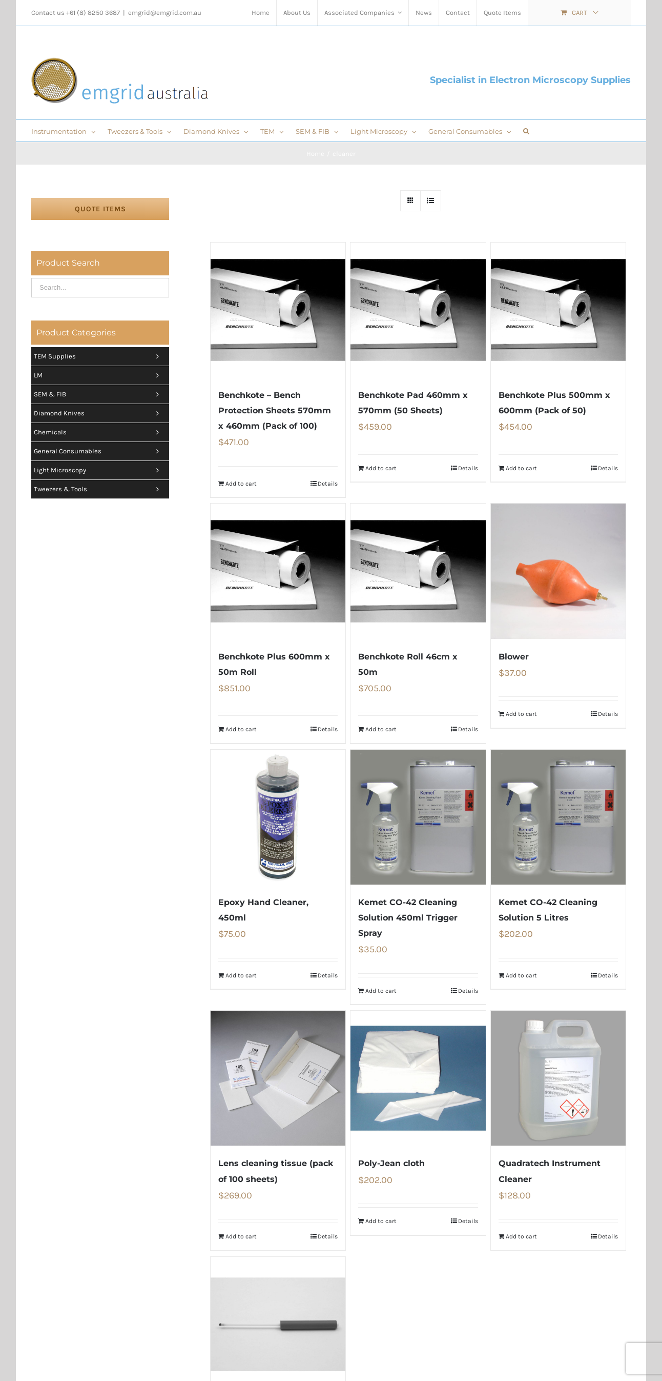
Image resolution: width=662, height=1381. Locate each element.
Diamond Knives (99, 413)
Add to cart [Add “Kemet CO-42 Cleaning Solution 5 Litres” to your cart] (521, 975)
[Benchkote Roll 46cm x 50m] (417, 571)
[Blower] (558, 571)
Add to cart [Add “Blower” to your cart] (521, 713)
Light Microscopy (99, 470)
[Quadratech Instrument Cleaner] (558, 1078)
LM (99, 375)
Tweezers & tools (99, 489)
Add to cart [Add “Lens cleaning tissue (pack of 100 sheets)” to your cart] (241, 1236)
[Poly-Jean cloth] (417, 1078)
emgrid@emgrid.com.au (164, 12)
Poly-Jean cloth (391, 1163)
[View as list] (431, 201)
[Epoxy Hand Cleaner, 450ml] (278, 817)
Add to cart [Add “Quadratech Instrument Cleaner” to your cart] (521, 1236)
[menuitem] (260, 13)
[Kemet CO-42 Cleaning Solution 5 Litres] (558, 817)
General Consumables (99, 451)
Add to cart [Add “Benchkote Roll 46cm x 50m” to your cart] (381, 729)
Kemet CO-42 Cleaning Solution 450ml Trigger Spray (408, 917)
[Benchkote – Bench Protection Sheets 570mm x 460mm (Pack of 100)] (278, 310)
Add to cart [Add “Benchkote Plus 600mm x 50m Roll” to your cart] (241, 729)
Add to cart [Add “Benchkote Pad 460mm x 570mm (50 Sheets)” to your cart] (381, 468)
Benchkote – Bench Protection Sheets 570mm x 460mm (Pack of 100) (274, 410)
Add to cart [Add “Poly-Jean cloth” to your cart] (381, 1221)
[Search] (526, 130)
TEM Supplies (99, 356)
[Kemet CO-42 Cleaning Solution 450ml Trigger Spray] (417, 817)
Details (328, 483)
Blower (514, 657)
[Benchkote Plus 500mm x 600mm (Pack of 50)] (558, 310)
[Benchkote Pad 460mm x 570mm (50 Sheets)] (417, 310)
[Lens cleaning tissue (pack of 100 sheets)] (278, 1078)
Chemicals (99, 432)
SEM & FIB (99, 394)
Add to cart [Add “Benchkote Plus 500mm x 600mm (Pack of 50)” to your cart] (521, 468)
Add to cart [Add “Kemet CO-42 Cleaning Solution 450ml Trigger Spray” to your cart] (381, 990)
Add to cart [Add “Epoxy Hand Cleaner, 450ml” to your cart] (241, 975)
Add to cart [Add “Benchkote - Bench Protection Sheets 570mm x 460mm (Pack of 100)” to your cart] (241, 483)
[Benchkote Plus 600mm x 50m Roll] (278, 571)
